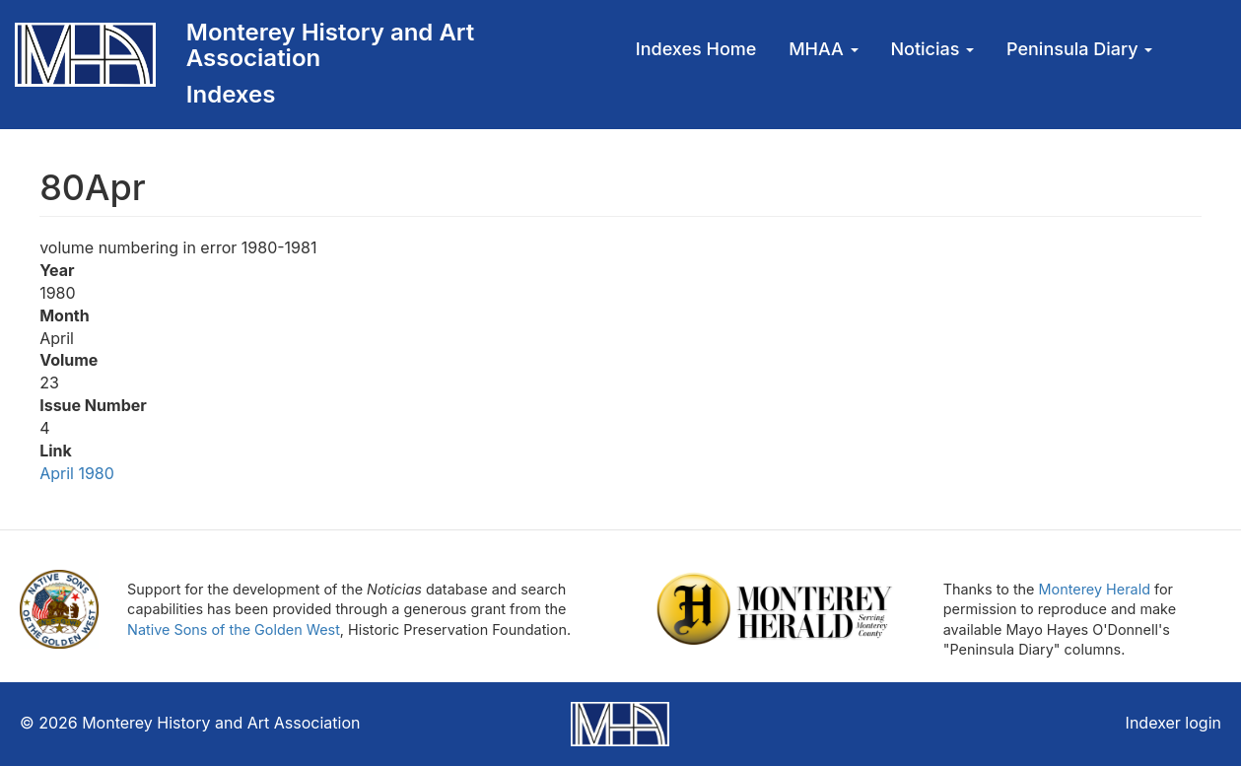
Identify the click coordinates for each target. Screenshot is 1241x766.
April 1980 (76, 473)
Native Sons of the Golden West (233, 629)
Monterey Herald (1094, 589)
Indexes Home (696, 48)
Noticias (932, 48)
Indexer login (1173, 722)
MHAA (823, 48)
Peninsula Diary (1079, 48)
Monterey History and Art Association (330, 45)
